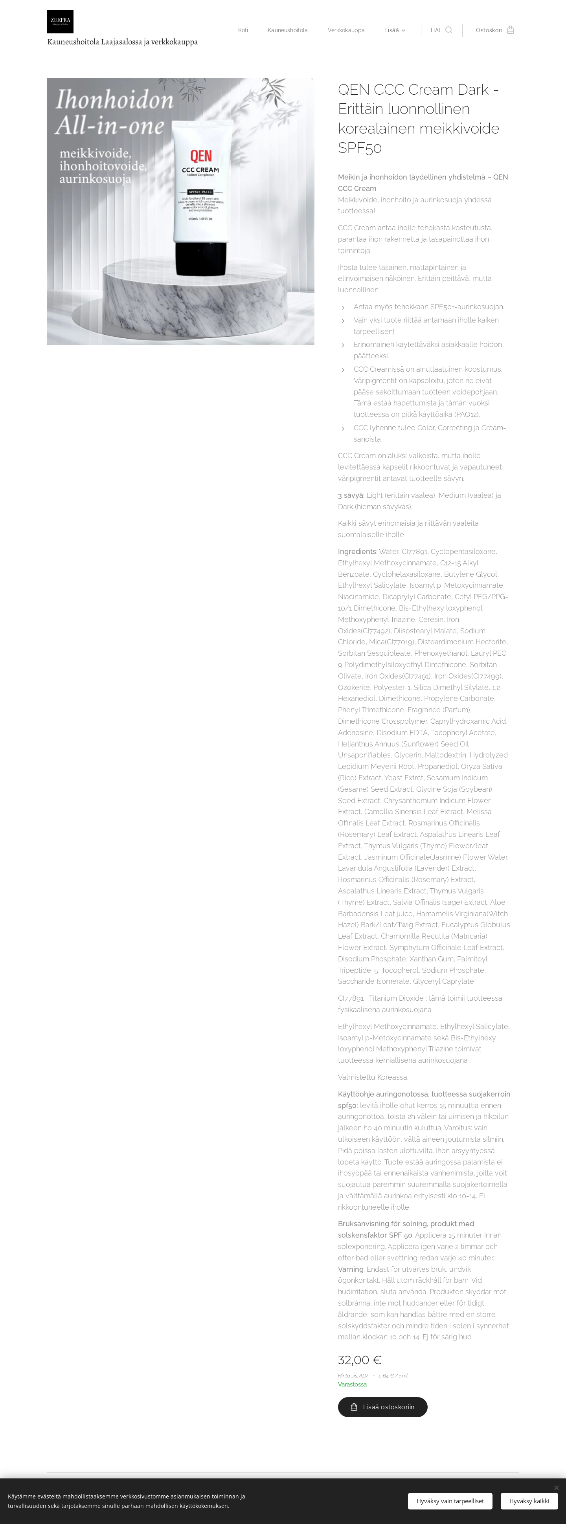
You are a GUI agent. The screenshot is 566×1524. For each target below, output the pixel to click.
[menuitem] (241, 30)
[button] (441, 30)
